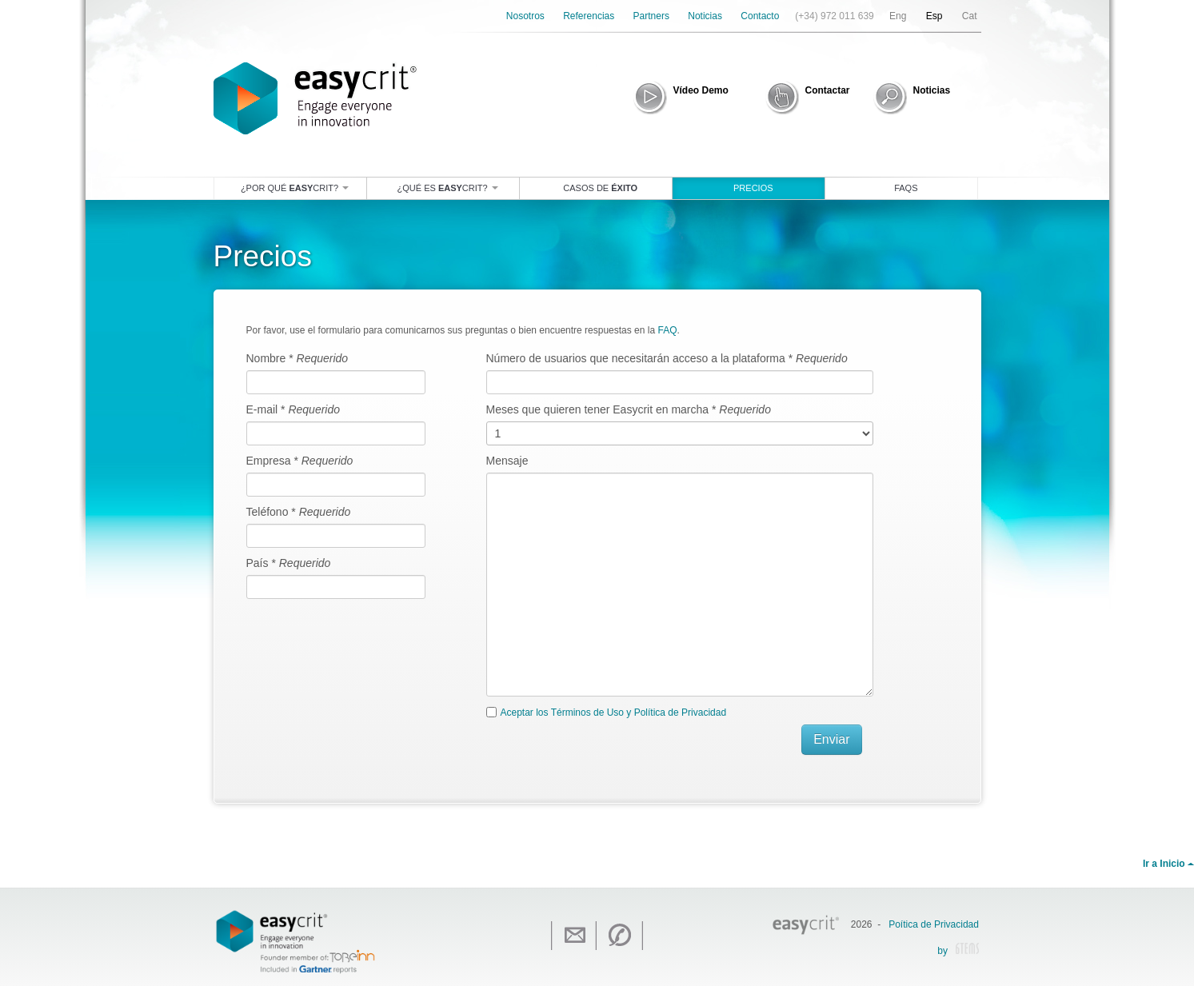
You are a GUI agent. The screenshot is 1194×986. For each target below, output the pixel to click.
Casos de (600, 188)
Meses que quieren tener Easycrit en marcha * (628, 409)
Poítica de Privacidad (934, 924)
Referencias (588, 16)
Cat (969, 16)
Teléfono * (298, 511)
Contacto (760, 16)
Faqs (905, 188)
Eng (897, 16)
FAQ (667, 330)
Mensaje (507, 460)
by (958, 951)
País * (288, 563)
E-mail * (293, 409)
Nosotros (525, 16)
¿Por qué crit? (295, 188)
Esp (934, 16)
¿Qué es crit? (447, 188)
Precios (753, 188)
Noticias (705, 16)
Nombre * (297, 358)
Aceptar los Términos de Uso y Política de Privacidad (614, 712)
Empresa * (299, 460)
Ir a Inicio (1168, 863)
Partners (651, 16)
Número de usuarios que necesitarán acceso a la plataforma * (667, 358)
